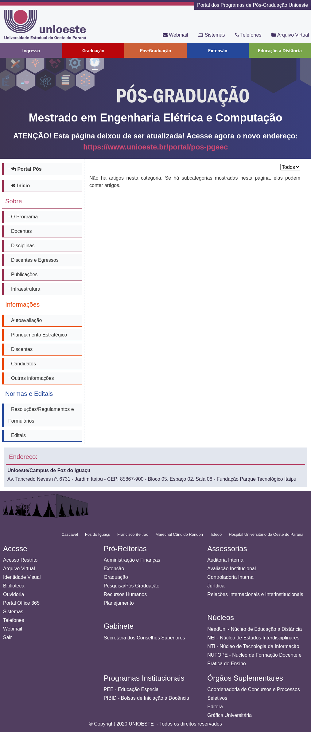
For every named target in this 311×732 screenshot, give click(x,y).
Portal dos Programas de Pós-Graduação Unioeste (252, 5)
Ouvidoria (13, 594)
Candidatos (23, 363)
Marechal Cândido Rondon (179, 534)
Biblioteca (13, 585)
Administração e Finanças (132, 560)
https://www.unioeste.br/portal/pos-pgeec (155, 147)
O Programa (24, 216)
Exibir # (280, 163)
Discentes (22, 349)
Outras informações (32, 378)
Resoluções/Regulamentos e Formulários (41, 415)
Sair (7, 637)
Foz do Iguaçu (97, 534)
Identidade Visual (22, 577)
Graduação (116, 577)
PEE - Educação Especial (132, 689)
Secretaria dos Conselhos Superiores (144, 637)
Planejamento (119, 603)
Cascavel (69, 534)
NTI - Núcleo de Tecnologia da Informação (253, 646)
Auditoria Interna (225, 560)
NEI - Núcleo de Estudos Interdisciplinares (253, 637)
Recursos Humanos (125, 594)
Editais (18, 435)
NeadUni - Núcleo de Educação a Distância (254, 629)
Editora (215, 706)
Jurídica (215, 585)
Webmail (175, 35)
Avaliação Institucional (231, 568)
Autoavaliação (26, 320)
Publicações (24, 274)
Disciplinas (22, 245)
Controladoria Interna (230, 577)
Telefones (248, 35)
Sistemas (211, 35)
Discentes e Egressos (35, 260)
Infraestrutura (25, 289)
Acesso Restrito (20, 560)
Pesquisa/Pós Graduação (131, 585)
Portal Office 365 (21, 603)
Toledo (216, 534)
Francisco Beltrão (132, 534)
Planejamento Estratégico (39, 334)
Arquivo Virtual (290, 35)
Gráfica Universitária (229, 715)
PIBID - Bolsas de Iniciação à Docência (146, 698)
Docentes (21, 231)
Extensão (114, 568)
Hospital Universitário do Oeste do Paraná (266, 534)
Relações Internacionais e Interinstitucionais (255, 594)
